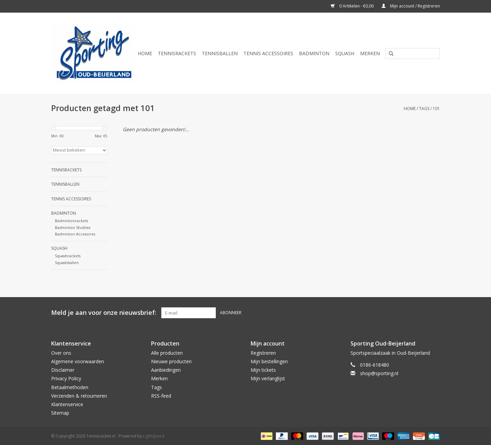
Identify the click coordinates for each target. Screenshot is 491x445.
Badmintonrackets (71, 220)
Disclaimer (62, 370)
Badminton (314, 53)
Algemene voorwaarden (77, 361)
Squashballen (67, 262)
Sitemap (60, 413)
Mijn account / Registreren (411, 6)
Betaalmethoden (69, 387)
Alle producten (167, 353)
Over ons (61, 353)
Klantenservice (67, 404)
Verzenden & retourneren (79, 396)
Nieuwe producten (171, 361)
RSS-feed (161, 396)
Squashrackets (67, 255)
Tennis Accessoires (268, 53)
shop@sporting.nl (379, 373)
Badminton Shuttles (72, 227)
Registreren (263, 353)
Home (145, 53)
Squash (344, 53)
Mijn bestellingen (269, 361)
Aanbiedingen (166, 370)
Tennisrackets (177, 53)
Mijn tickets (263, 370)
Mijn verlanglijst (268, 378)
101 (436, 108)
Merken (370, 53)
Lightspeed (153, 436)
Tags (424, 108)
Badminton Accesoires (75, 233)
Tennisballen (220, 53)
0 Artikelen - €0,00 (353, 6)
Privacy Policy (66, 378)
